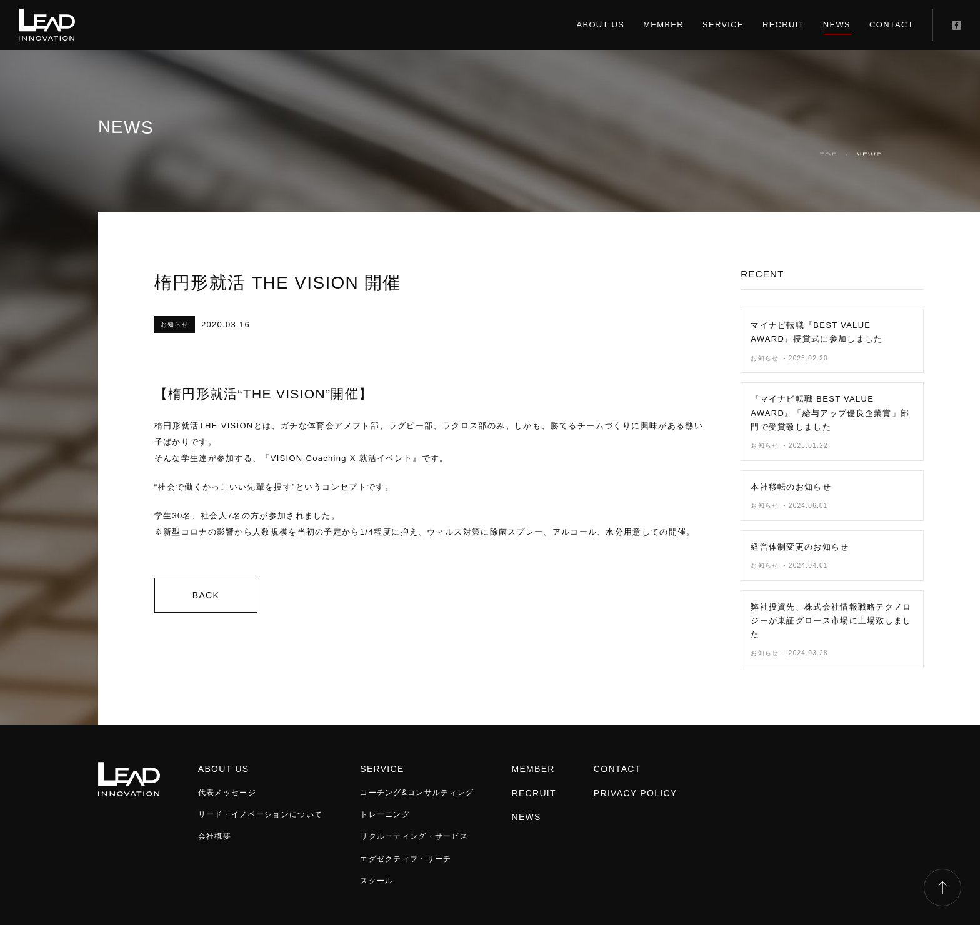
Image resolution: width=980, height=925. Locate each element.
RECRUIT (783, 24)
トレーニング (385, 814)
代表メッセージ (227, 792)
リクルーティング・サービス (414, 836)
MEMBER (663, 24)
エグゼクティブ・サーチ (405, 858)
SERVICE (723, 24)
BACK (205, 595)
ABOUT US (601, 24)
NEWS (837, 24)
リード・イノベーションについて (260, 814)
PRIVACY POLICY (636, 793)
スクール (376, 880)
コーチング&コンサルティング (417, 792)
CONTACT (891, 24)
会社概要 (214, 836)
